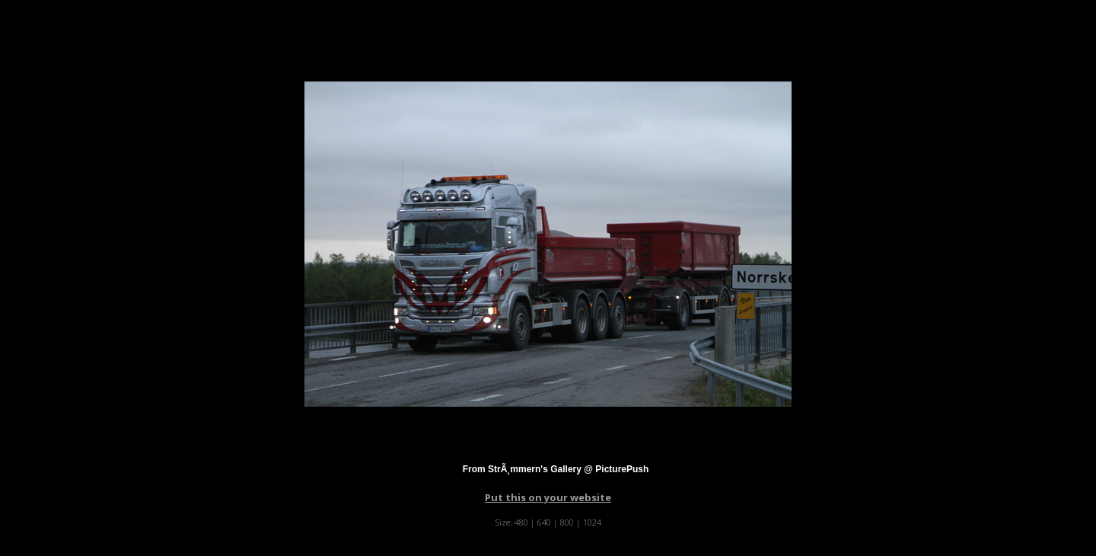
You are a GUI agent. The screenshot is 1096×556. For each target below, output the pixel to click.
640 (544, 522)
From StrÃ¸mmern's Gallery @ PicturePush (556, 469)
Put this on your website (548, 497)
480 (521, 522)
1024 (592, 522)
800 (567, 522)
